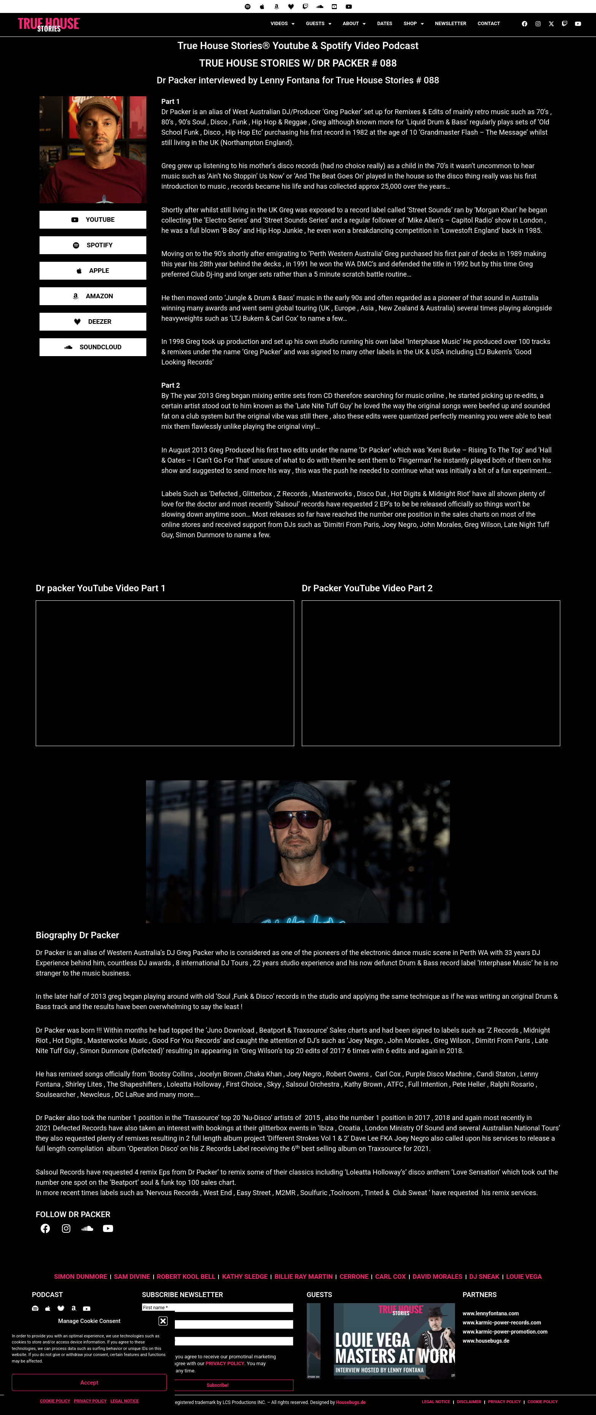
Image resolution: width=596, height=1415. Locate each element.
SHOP (414, 24)
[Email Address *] (217, 1341)
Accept (89, 1382)
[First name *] (217, 1307)
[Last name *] (217, 1324)
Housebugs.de (351, 1402)
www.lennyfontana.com (491, 1313)
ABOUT (354, 24)
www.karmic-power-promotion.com (505, 1332)
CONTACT (489, 23)
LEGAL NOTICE (125, 1401)
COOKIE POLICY (55, 1401)
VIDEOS (283, 24)
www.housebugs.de (486, 1341)
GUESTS (318, 24)
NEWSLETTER (450, 23)
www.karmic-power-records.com (502, 1322)
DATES (384, 23)
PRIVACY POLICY (90, 1401)
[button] (163, 1321)
